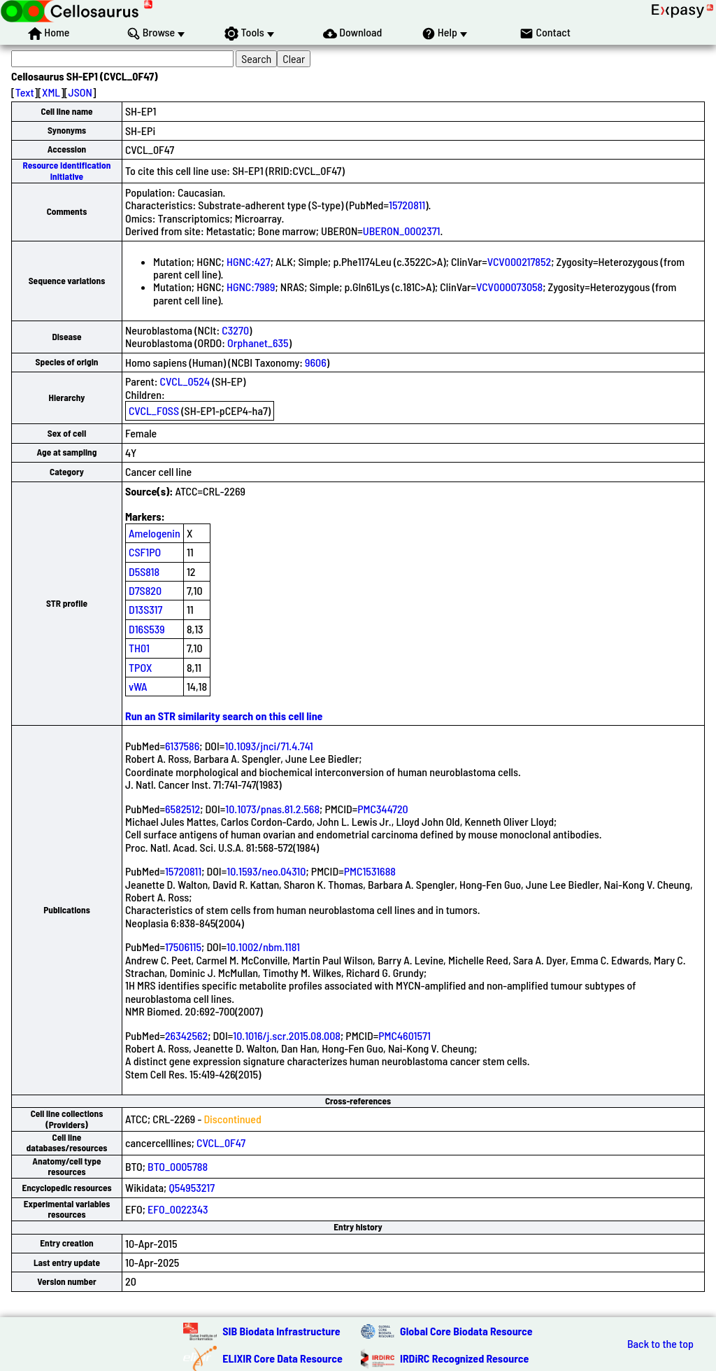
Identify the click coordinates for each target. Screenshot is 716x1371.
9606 (316, 362)
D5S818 (144, 571)
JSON (80, 92)
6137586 (182, 745)
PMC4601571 (404, 1035)
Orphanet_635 (258, 342)
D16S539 (147, 628)
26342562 (186, 1035)
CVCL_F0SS (154, 410)
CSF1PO (145, 551)
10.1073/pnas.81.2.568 (272, 808)
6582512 (182, 808)
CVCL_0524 (185, 381)
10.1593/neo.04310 (266, 871)
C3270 (235, 330)
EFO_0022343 (178, 1209)
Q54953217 (192, 1187)
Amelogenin (154, 533)
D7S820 (145, 590)
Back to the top (660, 1343)
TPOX (140, 667)
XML (51, 92)
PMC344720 (382, 808)
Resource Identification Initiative (67, 170)
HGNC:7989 (251, 286)
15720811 (407, 204)
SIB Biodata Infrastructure (281, 1330)
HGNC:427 (249, 261)
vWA (138, 686)
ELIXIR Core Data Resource (282, 1358)
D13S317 (145, 609)
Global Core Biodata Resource (466, 1330)
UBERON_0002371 (402, 230)
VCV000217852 (519, 261)
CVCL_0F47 (220, 1142)
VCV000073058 (509, 286)
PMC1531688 (370, 871)
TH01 (139, 647)
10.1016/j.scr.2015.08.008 (287, 1035)
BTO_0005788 (178, 1166)
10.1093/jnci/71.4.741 (268, 745)
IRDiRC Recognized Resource (464, 1358)
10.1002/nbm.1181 (263, 946)
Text (24, 92)
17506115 (183, 946)
